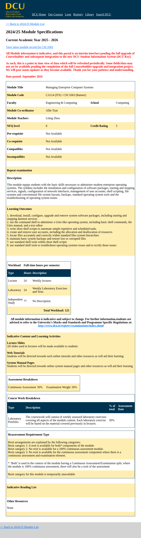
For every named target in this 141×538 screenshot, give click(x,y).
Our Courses (55, 14)
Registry (78, 14)
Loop (68, 14)
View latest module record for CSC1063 (29, 47)
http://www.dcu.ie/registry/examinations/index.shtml (71, 325)
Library (89, 14)
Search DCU (103, 14)
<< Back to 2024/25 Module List (25, 24)
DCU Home (39, 14)
